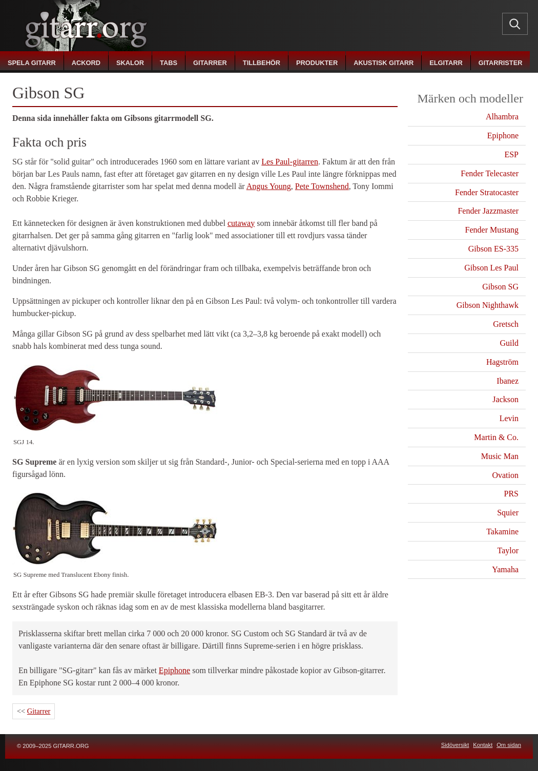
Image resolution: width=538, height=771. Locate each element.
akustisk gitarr (383, 63)
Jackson (505, 399)
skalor (130, 63)
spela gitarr (32, 63)
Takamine (502, 531)
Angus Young (268, 186)
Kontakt (482, 745)
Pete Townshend (322, 186)
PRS (511, 493)
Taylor (508, 550)
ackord (86, 63)
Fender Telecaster (490, 173)
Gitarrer (39, 711)
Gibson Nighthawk (488, 305)
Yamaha (505, 569)
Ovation (505, 475)
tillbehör (261, 63)
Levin (509, 418)
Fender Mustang (492, 229)
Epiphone (174, 670)
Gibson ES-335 (493, 248)
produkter (317, 63)
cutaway (241, 223)
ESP (511, 154)
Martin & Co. (496, 437)
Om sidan (508, 745)
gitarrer (210, 63)
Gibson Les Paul (491, 267)
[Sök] (515, 23)
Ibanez (507, 381)
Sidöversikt (455, 745)
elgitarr (445, 63)
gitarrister (501, 63)
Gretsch (506, 324)
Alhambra (502, 116)
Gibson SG (500, 286)
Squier (508, 512)
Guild (509, 343)
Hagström (502, 362)
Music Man (500, 456)
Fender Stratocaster (487, 192)
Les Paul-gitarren (289, 161)
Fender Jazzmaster (488, 210)
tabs (168, 63)
